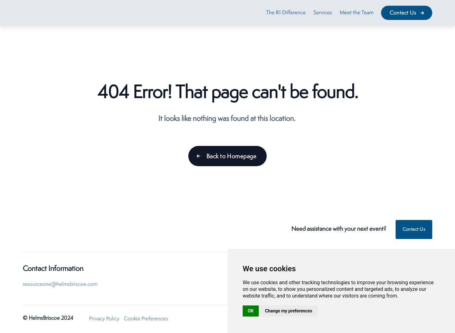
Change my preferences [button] (288, 310)
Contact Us (403, 13)
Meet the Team (356, 13)
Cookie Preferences (146, 319)
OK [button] (251, 310)
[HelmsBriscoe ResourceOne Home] (62, 230)
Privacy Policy (104, 319)
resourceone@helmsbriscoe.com (60, 284)
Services (322, 13)
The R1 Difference (286, 13)
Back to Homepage (231, 157)
